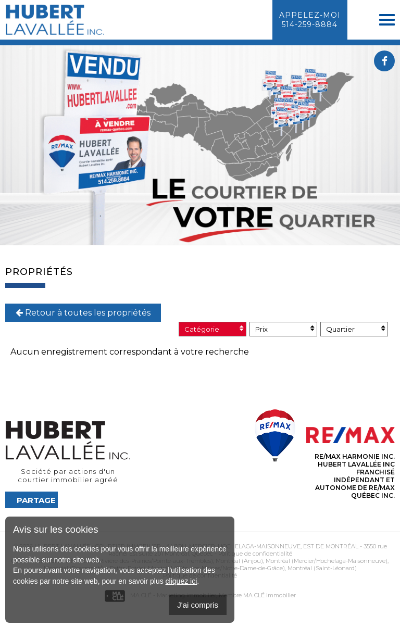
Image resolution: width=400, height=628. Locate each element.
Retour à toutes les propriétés (83, 313)
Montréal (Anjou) (238, 560)
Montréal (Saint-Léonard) (321, 568)
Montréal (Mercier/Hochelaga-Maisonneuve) (326, 560)
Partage (36, 500)
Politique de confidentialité (255, 553)
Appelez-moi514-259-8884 (310, 19)
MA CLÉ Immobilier (269, 595)
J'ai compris (197, 604)
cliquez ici (181, 581)
